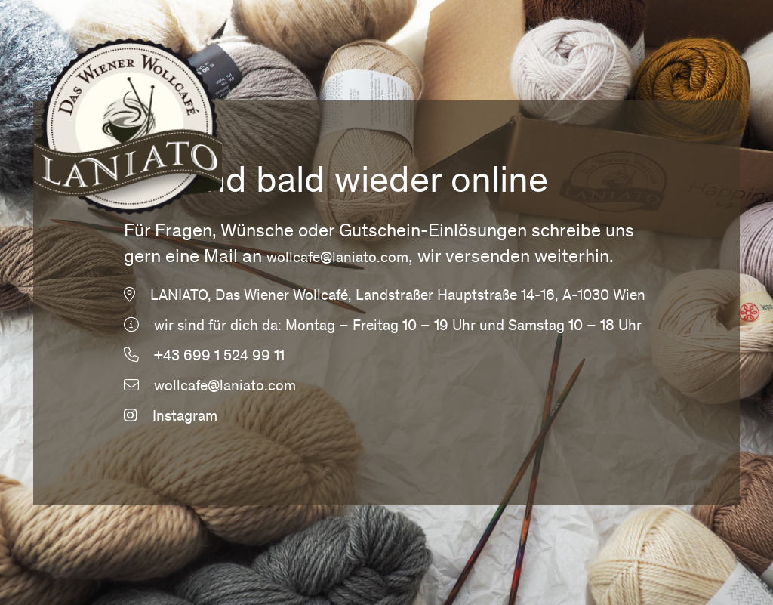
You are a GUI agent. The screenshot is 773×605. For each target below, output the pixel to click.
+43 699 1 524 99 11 (219, 357)
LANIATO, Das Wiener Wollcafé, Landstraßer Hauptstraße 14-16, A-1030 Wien (397, 296)
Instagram (170, 417)
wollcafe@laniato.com (337, 259)
